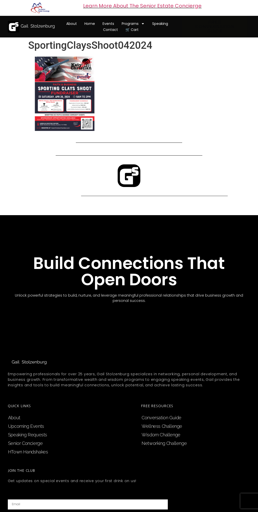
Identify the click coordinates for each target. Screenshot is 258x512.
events (108, 23)
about (71, 23)
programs (133, 24)
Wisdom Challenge (161, 434)
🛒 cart (132, 29)
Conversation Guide (161, 417)
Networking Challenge (164, 443)
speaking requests (27, 434)
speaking (160, 23)
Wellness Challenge (162, 426)
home (89, 23)
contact (110, 29)
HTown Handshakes (28, 451)
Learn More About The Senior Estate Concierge (142, 5)
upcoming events (26, 426)
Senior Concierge (25, 443)
